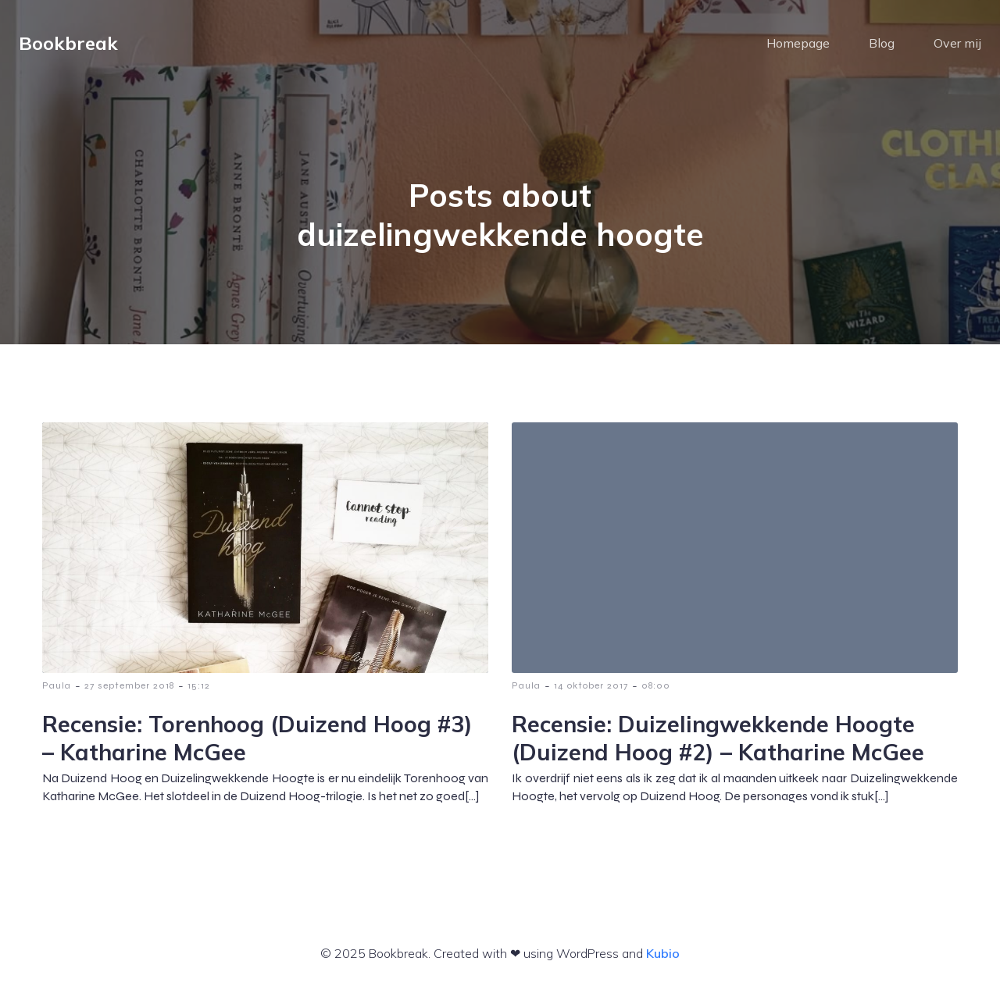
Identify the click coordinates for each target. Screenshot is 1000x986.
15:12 (199, 685)
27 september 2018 (129, 685)
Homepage (798, 43)
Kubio (663, 953)
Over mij (957, 43)
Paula (56, 685)
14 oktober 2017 (591, 685)
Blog (882, 43)
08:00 (655, 685)
